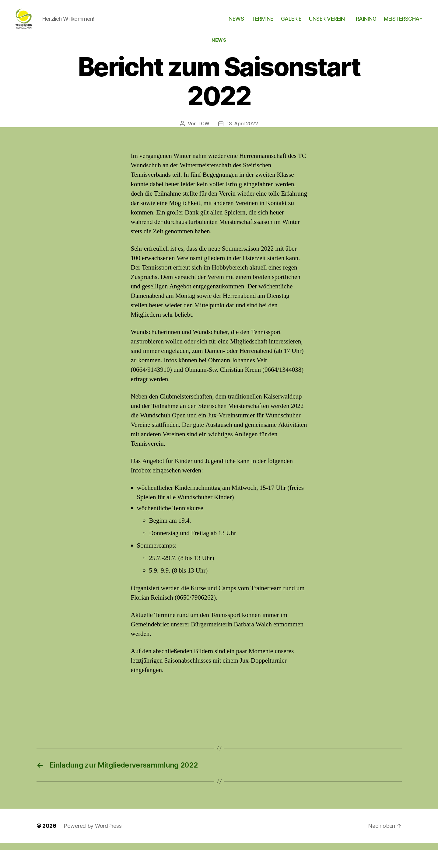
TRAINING (364, 22)
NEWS (236, 22)
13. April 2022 (242, 130)
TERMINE (262, 22)
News (219, 47)
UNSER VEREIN (327, 22)
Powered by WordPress (93, 833)
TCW (203, 130)
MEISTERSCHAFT (405, 22)
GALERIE (291, 22)
